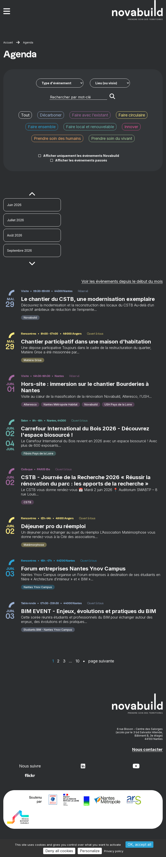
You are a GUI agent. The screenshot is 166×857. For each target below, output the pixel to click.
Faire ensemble (42, 126)
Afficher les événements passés (81, 160)
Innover (131, 126)
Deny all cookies (59, 851)
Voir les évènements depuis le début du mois (122, 281)
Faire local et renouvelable (90, 126)
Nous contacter (147, 749)
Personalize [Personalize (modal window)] (90, 851)
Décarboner (51, 115)
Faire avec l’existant (90, 115)
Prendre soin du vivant (111, 138)
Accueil (8, 42)
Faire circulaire (131, 115)
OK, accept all (139, 844)
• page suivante (98, 661)
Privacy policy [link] (113, 851)
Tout (25, 115)
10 (77, 661)
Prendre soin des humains (57, 138)
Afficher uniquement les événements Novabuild (81, 156)
